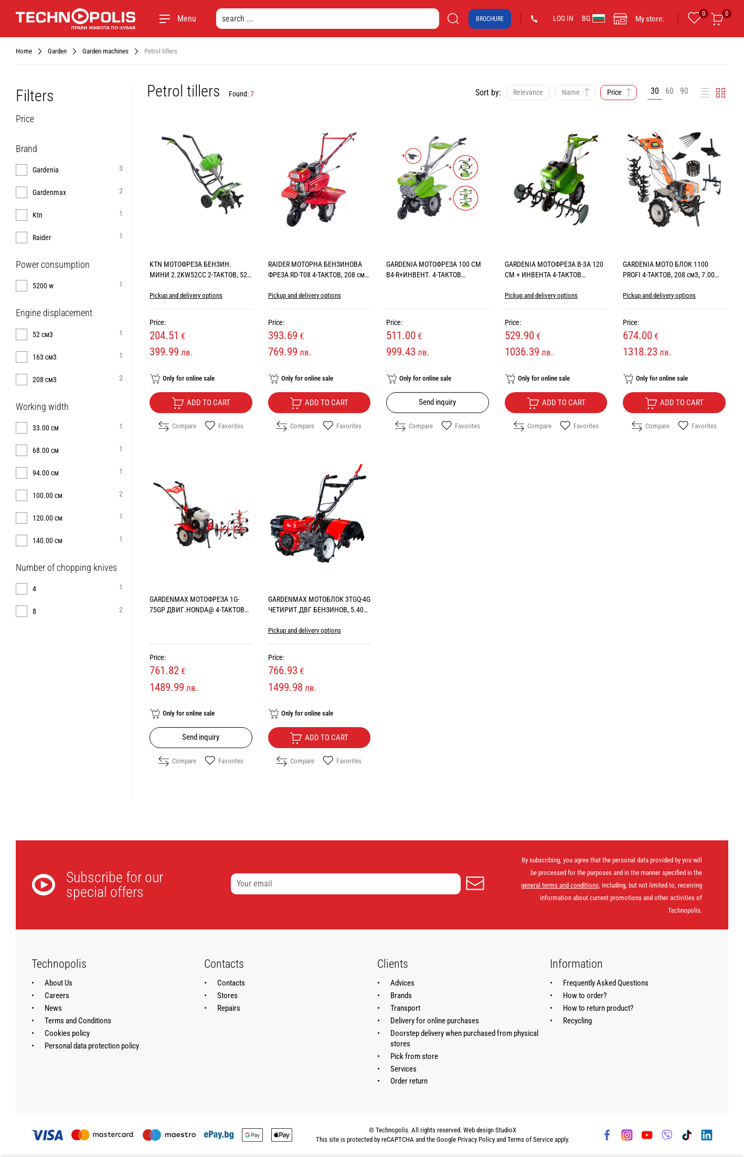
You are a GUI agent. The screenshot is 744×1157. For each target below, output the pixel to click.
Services (403, 1069)
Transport (405, 1008)
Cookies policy (67, 1033)
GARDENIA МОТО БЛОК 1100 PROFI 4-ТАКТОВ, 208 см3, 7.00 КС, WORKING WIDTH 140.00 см (670, 274)
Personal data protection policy (92, 1046)
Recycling (577, 1020)
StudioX (505, 1130)
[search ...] (327, 18)
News (53, 1008)
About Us (58, 983)
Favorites (224, 426)
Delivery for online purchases (434, 1020)
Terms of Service (530, 1139)
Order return (409, 1081)
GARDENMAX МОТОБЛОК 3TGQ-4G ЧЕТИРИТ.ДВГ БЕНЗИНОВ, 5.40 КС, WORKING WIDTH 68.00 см (319, 609)
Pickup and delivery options (186, 295)
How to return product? (598, 1008)
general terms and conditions (560, 885)
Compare (177, 426)
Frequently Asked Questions (606, 983)
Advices (402, 983)
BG (593, 18)
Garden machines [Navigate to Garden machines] (105, 51)
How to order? (585, 995)
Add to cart (201, 403)
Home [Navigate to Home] (24, 51)
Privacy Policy (476, 1139)
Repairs (228, 1008)
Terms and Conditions (78, 1020)
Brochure (490, 19)
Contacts (231, 983)
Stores (227, 995)
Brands (401, 995)
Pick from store (414, 1056)
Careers (57, 995)
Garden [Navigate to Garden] (57, 51)
